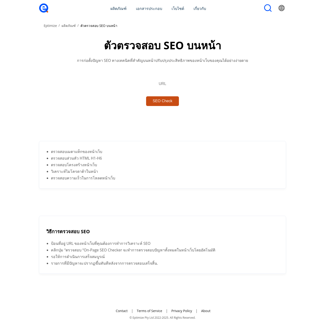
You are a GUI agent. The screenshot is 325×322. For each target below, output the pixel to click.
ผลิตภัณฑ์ (118, 8)
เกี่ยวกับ (200, 8)
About (205, 311)
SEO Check (163, 101)
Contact (121, 311)
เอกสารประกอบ (149, 8)
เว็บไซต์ (178, 8)
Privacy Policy (181, 311)
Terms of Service (149, 311)
